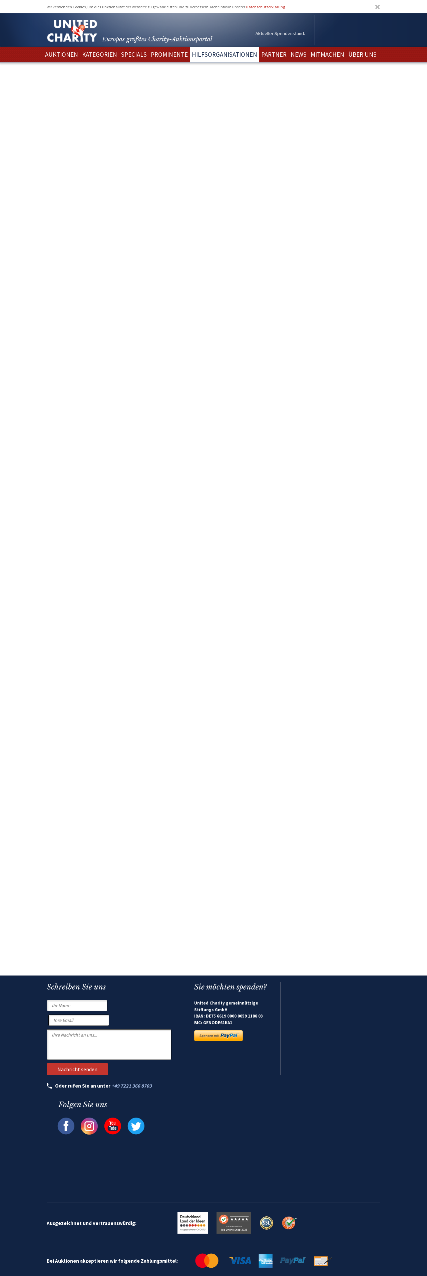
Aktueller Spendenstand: (280, 33)
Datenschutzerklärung (265, 6)
